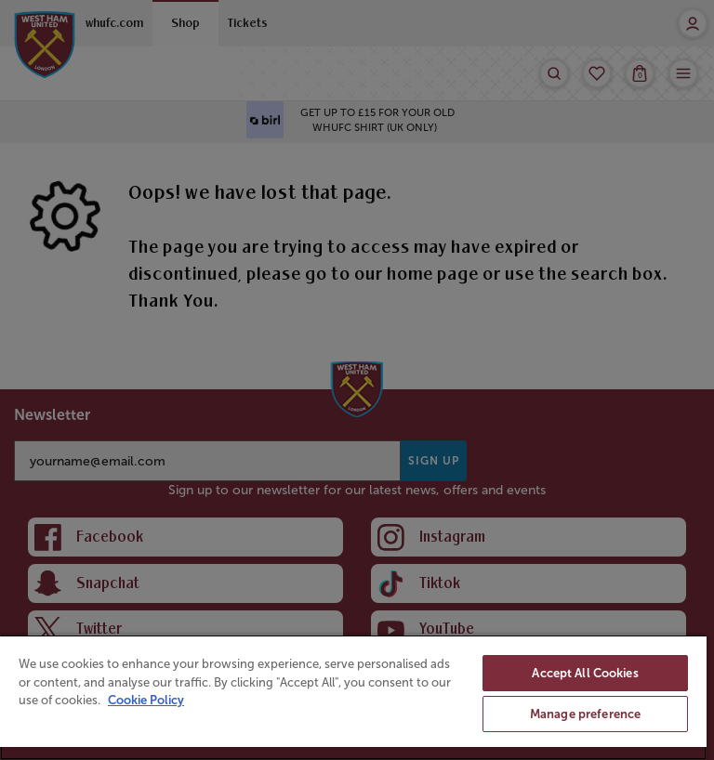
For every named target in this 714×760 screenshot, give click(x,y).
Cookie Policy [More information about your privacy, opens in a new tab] (146, 700)
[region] (353, 697)
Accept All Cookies (585, 673)
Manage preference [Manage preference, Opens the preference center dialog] (585, 714)
